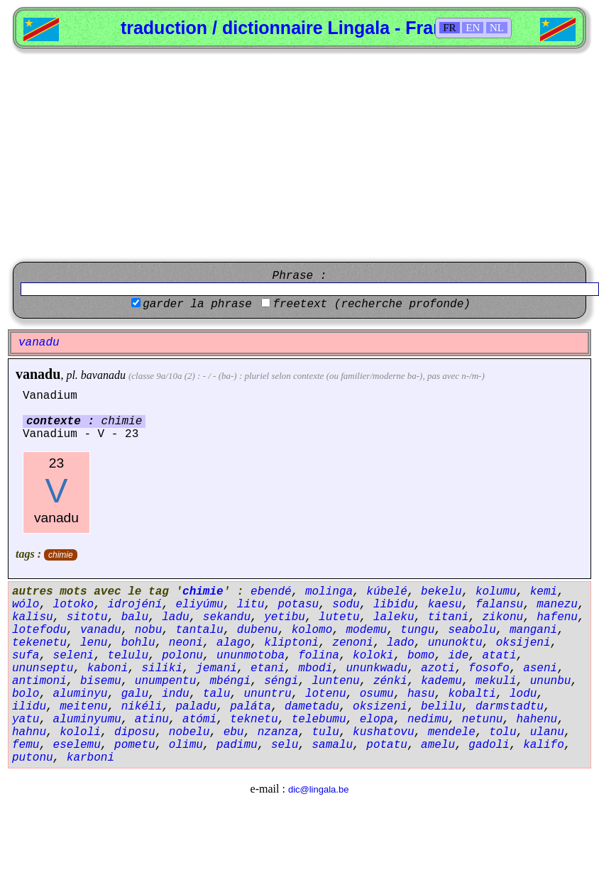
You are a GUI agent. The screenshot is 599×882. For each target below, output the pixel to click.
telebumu (319, 719)
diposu (134, 732)
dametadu (312, 706)
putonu (32, 757)
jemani (216, 668)
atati (500, 655)
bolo (25, 694)
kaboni (107, 668)
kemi (543, 591)
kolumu (496, 591)
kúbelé (386, 591)
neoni (186, 642)
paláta (250, 706)
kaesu (445, 604)
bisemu (100, 681)
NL (497, 27)
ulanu (547, 732)
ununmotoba (250, 655)
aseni (540, 668)
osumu (377, 694)
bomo (420, 655)
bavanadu (103, 375)
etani (268, 668)
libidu (393, 604)
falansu (499, 604)
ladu (175, 617)
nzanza (278, 732)
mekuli (496, 681)
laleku (393, 617)
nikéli (142, 706)
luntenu (335, 681)
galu (134, 694)
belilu (441, 706)
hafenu (557, 617)
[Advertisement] (299, 155)
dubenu (257, 630)
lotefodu (39, 630)
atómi (199, 719)
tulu (325, 732)
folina (318, 655)
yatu (25, 719)
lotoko (73, 604)
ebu (234, 732)
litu (250, 604)
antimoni (39, 681)
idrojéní (134, 604)
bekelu (441, 591)
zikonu (503, 617)
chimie (60, 555)
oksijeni (523, 642)
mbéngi (230, 681)
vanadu (38, 374)
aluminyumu (87, 719)
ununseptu (42, 668)
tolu (502, 732)
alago (233, 642)
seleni (73, 655)
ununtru (267, 694)
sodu (345, 604)
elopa (377, 719)
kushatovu (383, 732)
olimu (186, 745)
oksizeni (380, 706)
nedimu (428, 719)
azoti (438, 668)
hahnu (29, 732)
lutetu (339, 617)
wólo (25, 604)
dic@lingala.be (318, 789)
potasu (298, 604)
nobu (148, 630)
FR (449, 27)
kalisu (32, 617)
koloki (373, 655)
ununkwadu (376, 668)
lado (400, 642)
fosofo (489, 668)
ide (459, 655)
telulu (127, 655)
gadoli (489, 745)
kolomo (312, 630)
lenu (93, 642)
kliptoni (291, 642)
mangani (533, 630)
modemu (366, 630)
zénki (390, 681)
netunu (482, 719)
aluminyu (80, 694)
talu (216, 694)
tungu (417, 630)
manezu (557, 604)
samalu (332, 745)
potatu (386, 745)
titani (448, 617)
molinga (329, 591)
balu (134, 617)
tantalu (199, 630)
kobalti (472, 694)
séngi (281, 681)
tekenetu (39, 642)
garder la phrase (197, 304)
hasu (420, 694)
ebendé (271, 591)
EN (473, 27)
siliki (161, 668)
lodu (523, 694)
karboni (90, 757)
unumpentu (165, 681)
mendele (452, 732)
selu (284, 745)
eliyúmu (199, 604)
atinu (152, 719)
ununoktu (455, 642)
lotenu (325, 694)
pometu (134, 745)
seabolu (472, 630)
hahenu (537, 719)
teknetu (253, 719)
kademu (441, 681)
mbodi (315, 668)
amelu (438, 745)
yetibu (284, 617)
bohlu (138, 642)
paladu (195, 706)
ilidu (29, 706)
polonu (182, 655)
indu (175, 694)
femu (25, 745)
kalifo (543, 745)
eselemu (77, 745)
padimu (237, 745)
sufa (25, 655)
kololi (80, 732)
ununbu (550, 681)
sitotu (87, 617)
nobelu (189, 732)
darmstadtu (510, 706)
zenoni (352, 642)
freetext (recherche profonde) (371, 304)
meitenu (83, 706)
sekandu (227, 617)
